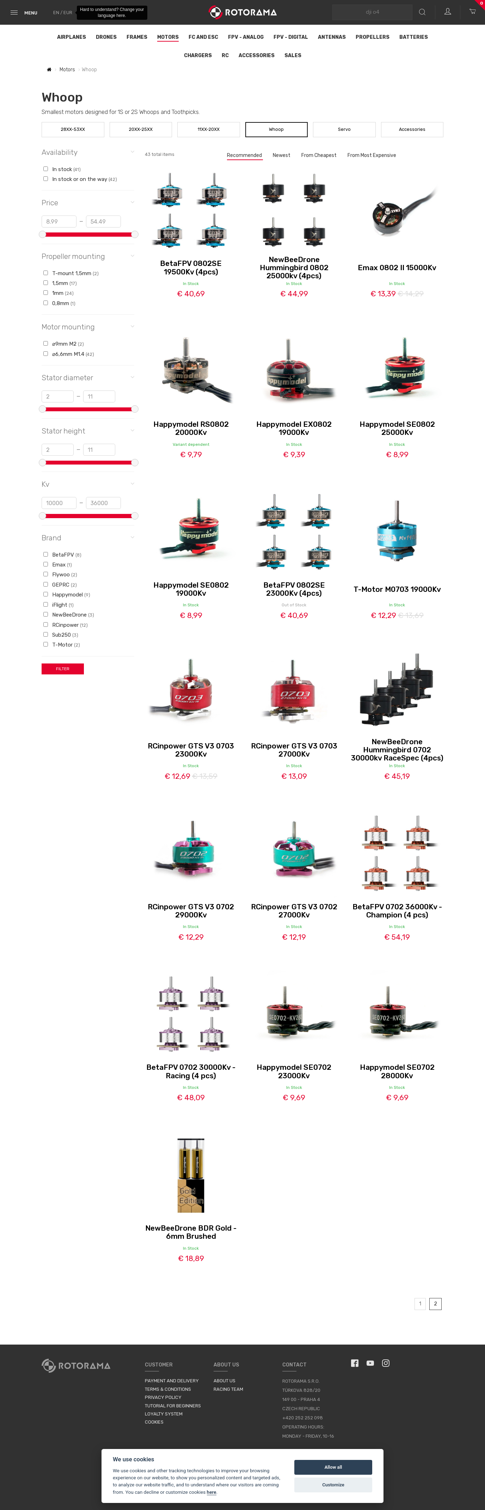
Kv (88, 484)
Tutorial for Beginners (173, 1405)
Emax (57, 565)
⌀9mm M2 (63, 344)
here (211, 1492)
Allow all (333, 1467)
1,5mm (60, 283)
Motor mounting (88, 326)
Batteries (413, 37)
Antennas (332, 37)
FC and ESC (203, 37)
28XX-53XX (73, 129)
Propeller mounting (88, 256)
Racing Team (228, 1389)
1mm (58, 293)
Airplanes (71, 37)
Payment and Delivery (172, 1380)
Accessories (257, 56)
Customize (333, 1484)
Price (88, 202)
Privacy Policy (163, 1397)
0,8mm (59, 303)
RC (225, 56)
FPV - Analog (246, 37)
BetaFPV (62, 555)
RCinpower (65, 625)
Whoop (276, 129)
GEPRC (60, 585)
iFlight (58, 605)
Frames (137, 37)
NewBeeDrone (68, 615)
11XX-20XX (209, 129)
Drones (106, 37)
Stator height (88, 430)
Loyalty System (164, 1414)
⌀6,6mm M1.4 (68, 354)
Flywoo (60, 574)
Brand (88, 537)
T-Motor (61, 645)
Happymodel (66, 595)
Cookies (154, 1422)
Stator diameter (88, 377)
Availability (88, 152)
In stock (62, 169)
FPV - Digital (291, 37)
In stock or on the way (80, 179)
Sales (292, 56)
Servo (344, 129)
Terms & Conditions (168, 1389)
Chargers (198, 56)
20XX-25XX (141, 129)
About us (224, 1380)
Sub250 (60, 635)
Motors (168, 37)
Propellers (372, 37)
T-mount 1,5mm (71, 273)
